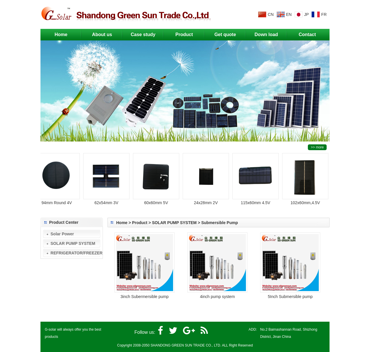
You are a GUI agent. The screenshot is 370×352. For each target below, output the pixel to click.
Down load (266, 34)
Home (61, 34)
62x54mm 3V (107, 200)
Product (189, 33)
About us (106, 33)
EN (289, 14)
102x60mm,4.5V (306, 200)
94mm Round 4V (58, 200)
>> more (317, 147)
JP (306, 14)
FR (324, 14)
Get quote (225, 34)
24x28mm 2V (207, 200)
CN (270, 14)
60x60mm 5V (157, 200)
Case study (146, 33)
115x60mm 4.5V (257, 200)
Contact (307, 34)
